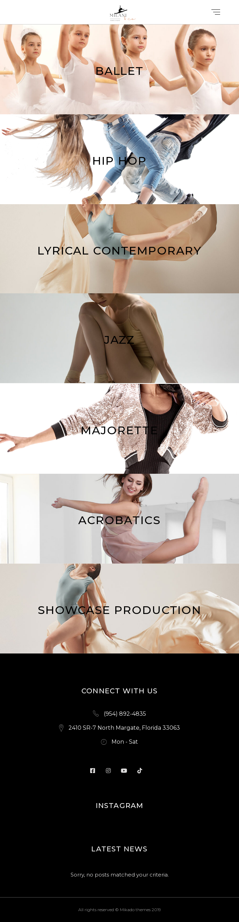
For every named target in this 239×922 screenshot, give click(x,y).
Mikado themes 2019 (140, 909)
